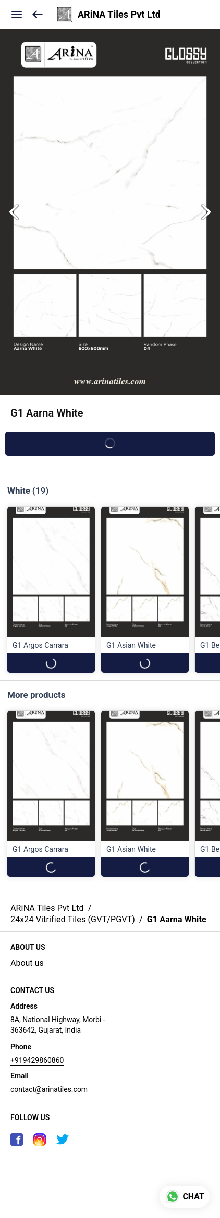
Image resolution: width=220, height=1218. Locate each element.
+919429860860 (37, 1060)
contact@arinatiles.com (49, 1089)
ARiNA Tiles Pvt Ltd (119, 14)
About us (27, 963)
